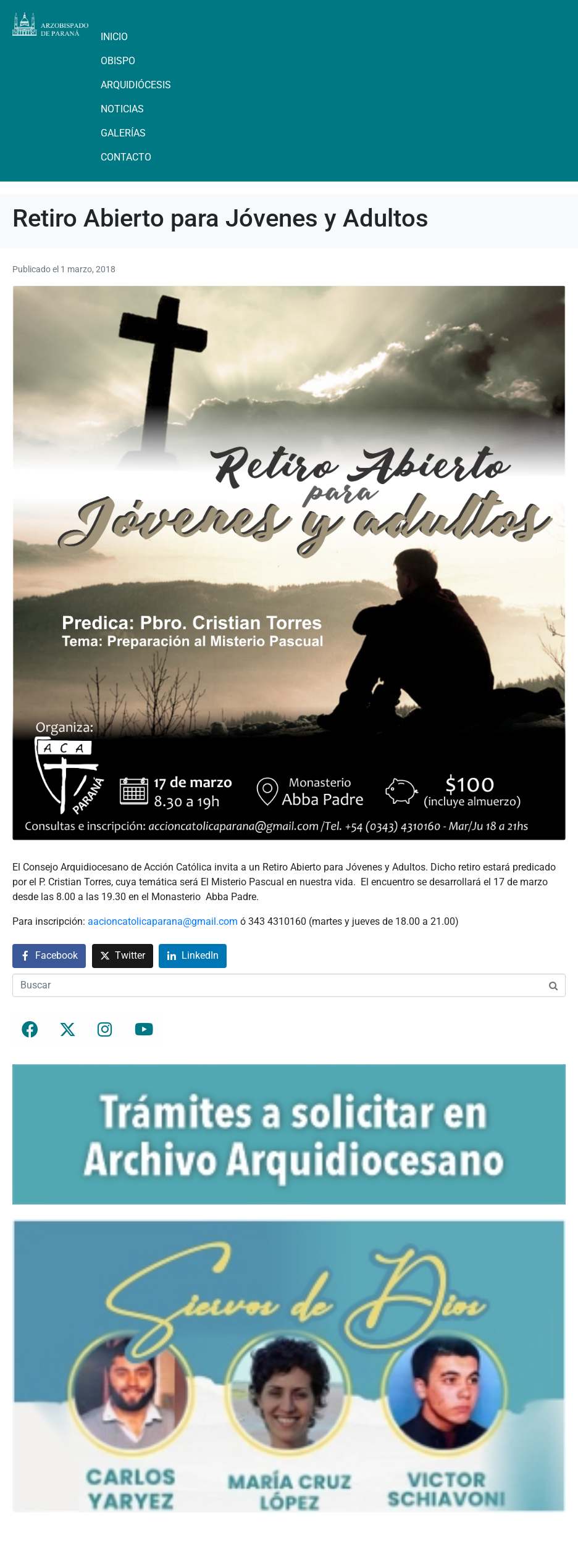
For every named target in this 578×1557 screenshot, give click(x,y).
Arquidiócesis (136, 85)
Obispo (118, 61)
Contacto (126, 157)
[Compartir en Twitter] (122, 956)
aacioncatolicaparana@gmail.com (163, 921)
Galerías (123, 133)
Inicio (114, 37)
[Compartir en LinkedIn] (193, 956)
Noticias (122, 109)
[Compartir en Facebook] (49, 956)
